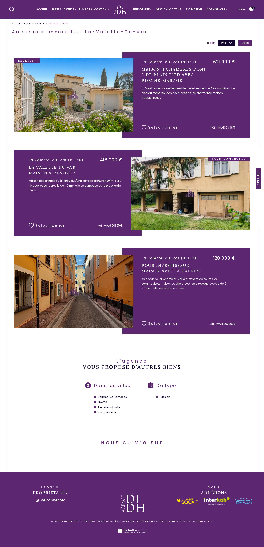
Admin (171, 522)
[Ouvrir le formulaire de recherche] (12, 9)
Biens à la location (93, 9)
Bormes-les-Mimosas (112, 397)
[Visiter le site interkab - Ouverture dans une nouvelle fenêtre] (217, 502)
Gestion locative (168, 9)
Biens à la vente (63, 9)
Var (38, 23)
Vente (29, 23)
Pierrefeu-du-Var (109, 408)
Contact (258, 178)
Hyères (102, 402)
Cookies (208, 522)
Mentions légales (158, 522)
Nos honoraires (124, 522)
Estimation (194, 9)
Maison (165, 397)
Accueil (41, 9)
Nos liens (181, 522)
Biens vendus (142, 9)
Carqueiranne (107, 413)
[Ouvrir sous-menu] (75, 9)
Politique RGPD (195, 522)
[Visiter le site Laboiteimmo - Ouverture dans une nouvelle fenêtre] (132, 536)
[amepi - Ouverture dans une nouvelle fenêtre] (243, 502)
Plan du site (141, 522)
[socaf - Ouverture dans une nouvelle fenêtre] (187, 502)
